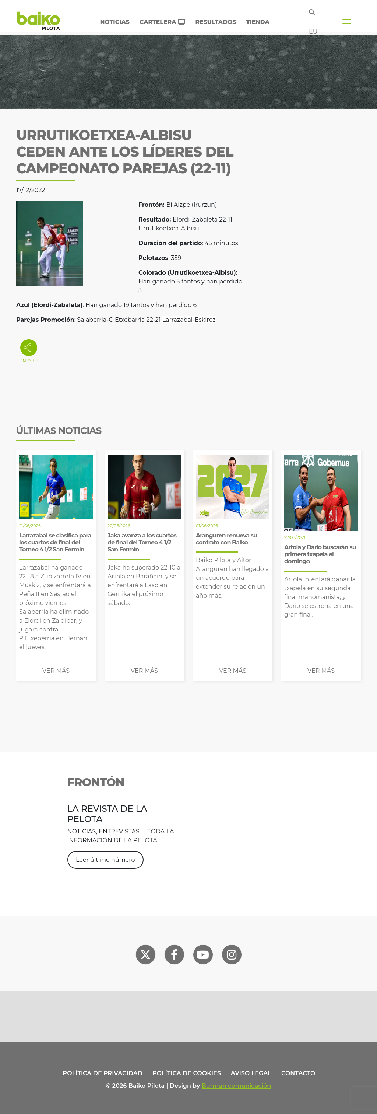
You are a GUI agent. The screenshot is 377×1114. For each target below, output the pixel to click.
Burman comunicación (236, 1085)
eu (313, 31)
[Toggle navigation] (346, 23)
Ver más (56, 670)
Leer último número (105, 859)
